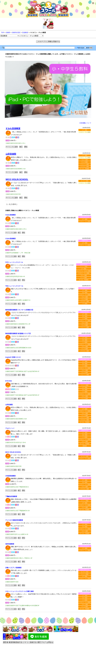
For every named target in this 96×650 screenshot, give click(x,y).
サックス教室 (84, 162)
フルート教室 (84, 159)
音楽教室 (25, 32)
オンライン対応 (84, 181)
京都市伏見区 (16, 32)
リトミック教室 (83, 266)
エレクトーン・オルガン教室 (83, 271)
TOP (2, 32)
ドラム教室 (84, 303)
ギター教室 (84, 292)
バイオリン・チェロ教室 (84, 221)
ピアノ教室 (84, 130)
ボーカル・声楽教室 (84, 168)
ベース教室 (84, 318)
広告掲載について (85, 123)
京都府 (8, 32)
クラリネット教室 (84, 166)
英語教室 (85, 445)
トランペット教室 (84, 164)
